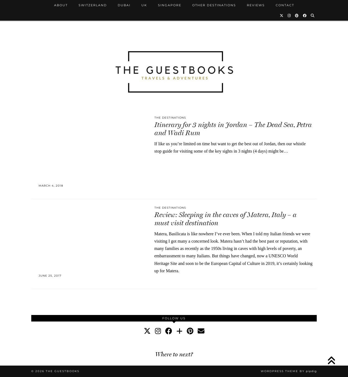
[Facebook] (305, 15)
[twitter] (147, 331)
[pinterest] (190, 331)
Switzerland (93, 5)
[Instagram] (289, 15)
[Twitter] (282, 15)
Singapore (169, 5)
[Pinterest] (297, 15)
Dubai (124, 5)
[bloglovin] (179, 331)
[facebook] (168, 331)
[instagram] (158, 331)
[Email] (201, 331)
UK (144, 5)
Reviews (256, 5)
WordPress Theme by (289, 371)
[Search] (313, 15)
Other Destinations (214, 5)
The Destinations (170, 117)
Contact (285, 5)
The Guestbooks (62, 371)
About (61, 5)
